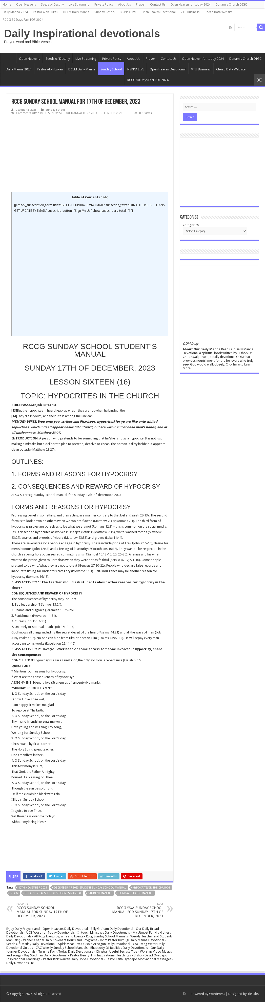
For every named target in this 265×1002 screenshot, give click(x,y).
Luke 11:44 (113, 537)
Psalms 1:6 (26, 638)
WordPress (217, 994)
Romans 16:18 (37, 577)
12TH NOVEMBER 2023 (32, 887)
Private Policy (103, 4)
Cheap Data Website (218, 12)
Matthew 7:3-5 (104, 521)
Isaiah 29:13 (139, 515)
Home (7, 4)
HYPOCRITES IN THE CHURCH (151, 887)
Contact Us (158, 4)
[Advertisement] (89, 154)
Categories (191, 225)
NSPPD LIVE (128, 12)
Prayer (140, 4)
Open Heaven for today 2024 (191, 4)
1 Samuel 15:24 (49, 604)
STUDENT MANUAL (100, 893)
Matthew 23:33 (75, 537)
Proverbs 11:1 (82, 571)
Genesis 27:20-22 (91, 565)
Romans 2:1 (124, 521)
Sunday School (104, 12)
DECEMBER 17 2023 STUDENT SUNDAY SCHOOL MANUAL (90, 887)
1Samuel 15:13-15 (98, 554)
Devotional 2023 (25, 109)
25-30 (122, 554)
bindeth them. (118, 410)
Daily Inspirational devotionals (82, 33)
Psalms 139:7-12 (110, 638)
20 (114, 554)
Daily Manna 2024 (15, 12)
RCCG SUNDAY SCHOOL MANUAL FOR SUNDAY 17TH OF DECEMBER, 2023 (42, 910)
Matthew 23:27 (48, 433)
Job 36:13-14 (46, 405)
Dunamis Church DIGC (231, 4)
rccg (14, 893)
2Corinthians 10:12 (102, 549)
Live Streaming (79, 4)
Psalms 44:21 (108, 632)
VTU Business (190, 12)
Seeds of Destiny (52, 4)
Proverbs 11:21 (44, 616)
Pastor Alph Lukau (45, 12)
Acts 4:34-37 (119, 560)
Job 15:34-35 (36, 621)
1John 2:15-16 (141, 543)
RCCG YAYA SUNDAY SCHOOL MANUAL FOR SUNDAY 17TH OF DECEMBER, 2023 (137, 910)
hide (104, 197)
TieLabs (253, 994)
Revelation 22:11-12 (60, 643)
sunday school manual (136, 893)
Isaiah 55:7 (132, 660)
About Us (124, 4)
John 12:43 (40, 549)
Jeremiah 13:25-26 (59, 610)
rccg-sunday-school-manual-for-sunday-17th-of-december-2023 (73, 495)
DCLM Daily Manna (76, 12)
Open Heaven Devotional (158, 12)
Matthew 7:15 (104, 532)
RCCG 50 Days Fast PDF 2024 (23, 20)
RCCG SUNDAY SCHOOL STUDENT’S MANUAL (53, 893)
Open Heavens (26, 4)
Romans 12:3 (102, 526)
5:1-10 (134, 560)
